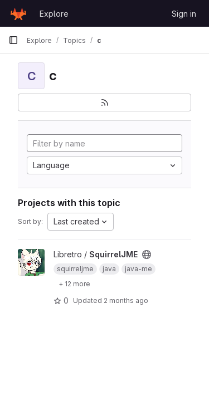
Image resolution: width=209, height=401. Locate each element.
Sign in (184, 13)
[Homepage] (18, 13)
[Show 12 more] (74, 283)
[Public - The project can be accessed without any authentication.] (146, 254)
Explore (54, 13)
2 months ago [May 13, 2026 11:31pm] (126, 300)
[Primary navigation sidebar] (13, 40)
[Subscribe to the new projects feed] (104, 102)
